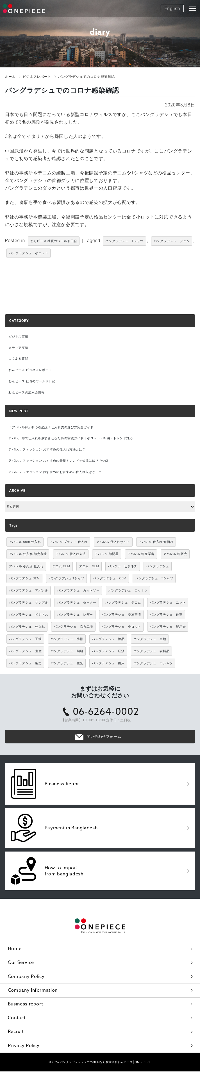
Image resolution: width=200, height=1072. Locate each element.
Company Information (33, 990)
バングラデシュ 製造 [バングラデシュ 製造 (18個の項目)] (25, 664)
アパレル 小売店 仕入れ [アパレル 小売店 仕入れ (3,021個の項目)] (26, 567)
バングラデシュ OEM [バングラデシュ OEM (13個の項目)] (24, 579)
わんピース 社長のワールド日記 (53, 241)
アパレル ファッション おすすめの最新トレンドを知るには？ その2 (58, 461)
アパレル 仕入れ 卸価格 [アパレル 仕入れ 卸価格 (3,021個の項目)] (156, 542)
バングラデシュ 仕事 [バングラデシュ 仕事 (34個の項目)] (166, 615)
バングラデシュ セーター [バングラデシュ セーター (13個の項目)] (76, 603)
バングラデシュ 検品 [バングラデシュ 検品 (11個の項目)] (108, 639)
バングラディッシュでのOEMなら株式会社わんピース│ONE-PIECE (105, 1062)
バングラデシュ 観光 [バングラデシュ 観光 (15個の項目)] (67, 664)
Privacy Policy (24, 1046)
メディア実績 (18, 348)
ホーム (10, 77)
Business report (25, 1004)
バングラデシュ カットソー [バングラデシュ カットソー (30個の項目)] (78, 591)
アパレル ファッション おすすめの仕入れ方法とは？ (47, 450)
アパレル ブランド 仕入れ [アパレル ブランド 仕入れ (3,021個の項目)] (69, 542)
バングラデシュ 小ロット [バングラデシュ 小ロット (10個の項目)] (121, 627)
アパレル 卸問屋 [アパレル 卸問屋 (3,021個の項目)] (107, 554)
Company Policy (26, 977)
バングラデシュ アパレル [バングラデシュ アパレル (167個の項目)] (28, 591)
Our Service (21, 963)
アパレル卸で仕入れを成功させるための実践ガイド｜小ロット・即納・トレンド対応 (71, 439)
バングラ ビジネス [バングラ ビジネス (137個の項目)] (122, 567)
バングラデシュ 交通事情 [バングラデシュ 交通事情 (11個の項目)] (121, 615)
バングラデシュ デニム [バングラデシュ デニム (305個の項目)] (123, 603)
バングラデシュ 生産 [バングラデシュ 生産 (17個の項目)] (25, 652)
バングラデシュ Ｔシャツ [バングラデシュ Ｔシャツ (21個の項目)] (153, 664)
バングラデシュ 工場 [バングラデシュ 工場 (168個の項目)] (25, 639)
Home (15, 949)
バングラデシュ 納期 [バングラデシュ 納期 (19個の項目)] (67, 652)
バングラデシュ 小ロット (28, 253)
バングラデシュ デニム (172, 241)
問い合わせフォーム (104, 737)
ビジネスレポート (37, 77)
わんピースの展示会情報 (27, 393)
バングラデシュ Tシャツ (124, 241)
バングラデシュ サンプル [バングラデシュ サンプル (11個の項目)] (28, 603)
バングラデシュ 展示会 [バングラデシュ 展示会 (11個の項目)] (168, 627)
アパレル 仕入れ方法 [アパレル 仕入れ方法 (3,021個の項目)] (71, 554)
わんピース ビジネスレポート (30, 370)
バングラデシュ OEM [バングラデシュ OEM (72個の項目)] (109, 579)
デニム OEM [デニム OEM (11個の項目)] (61, 567)
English (172, 8)
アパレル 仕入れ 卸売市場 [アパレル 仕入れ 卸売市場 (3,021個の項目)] (28, 554)
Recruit (16, 1032)
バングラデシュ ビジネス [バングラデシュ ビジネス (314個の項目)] (28, 615)
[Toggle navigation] (193, 8)
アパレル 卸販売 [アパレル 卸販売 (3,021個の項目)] (175, 554)
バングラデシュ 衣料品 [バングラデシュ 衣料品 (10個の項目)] (151, 652)
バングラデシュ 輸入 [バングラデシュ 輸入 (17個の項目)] (108, 664)
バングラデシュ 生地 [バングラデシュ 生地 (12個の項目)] (149, 639)
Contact (17, 1018)
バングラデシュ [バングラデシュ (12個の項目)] (157, 567)
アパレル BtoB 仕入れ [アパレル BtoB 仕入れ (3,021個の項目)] (25, 542)
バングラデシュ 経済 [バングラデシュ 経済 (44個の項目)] (108, 652)
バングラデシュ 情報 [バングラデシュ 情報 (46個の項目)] (67, 639)
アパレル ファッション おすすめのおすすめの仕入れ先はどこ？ (55, 472)
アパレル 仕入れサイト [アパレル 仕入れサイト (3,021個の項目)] (113, 542)
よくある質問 (18, 359)
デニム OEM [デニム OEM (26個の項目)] (89, 567)
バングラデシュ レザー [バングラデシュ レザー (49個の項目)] (75, 615)
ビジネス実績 (18, 336)
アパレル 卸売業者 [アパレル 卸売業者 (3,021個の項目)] (141, 554)
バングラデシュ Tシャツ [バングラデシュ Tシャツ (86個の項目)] (154, 579)
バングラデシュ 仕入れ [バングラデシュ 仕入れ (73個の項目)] (27, 627)
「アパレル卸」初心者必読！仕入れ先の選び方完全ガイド (51, 427)
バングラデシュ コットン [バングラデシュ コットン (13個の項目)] (128, 591)
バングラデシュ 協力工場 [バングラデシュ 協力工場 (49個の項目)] (73, 627)
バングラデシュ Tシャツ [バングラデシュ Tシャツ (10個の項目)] (66, 579)
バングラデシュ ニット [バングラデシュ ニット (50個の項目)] (168, 603)
